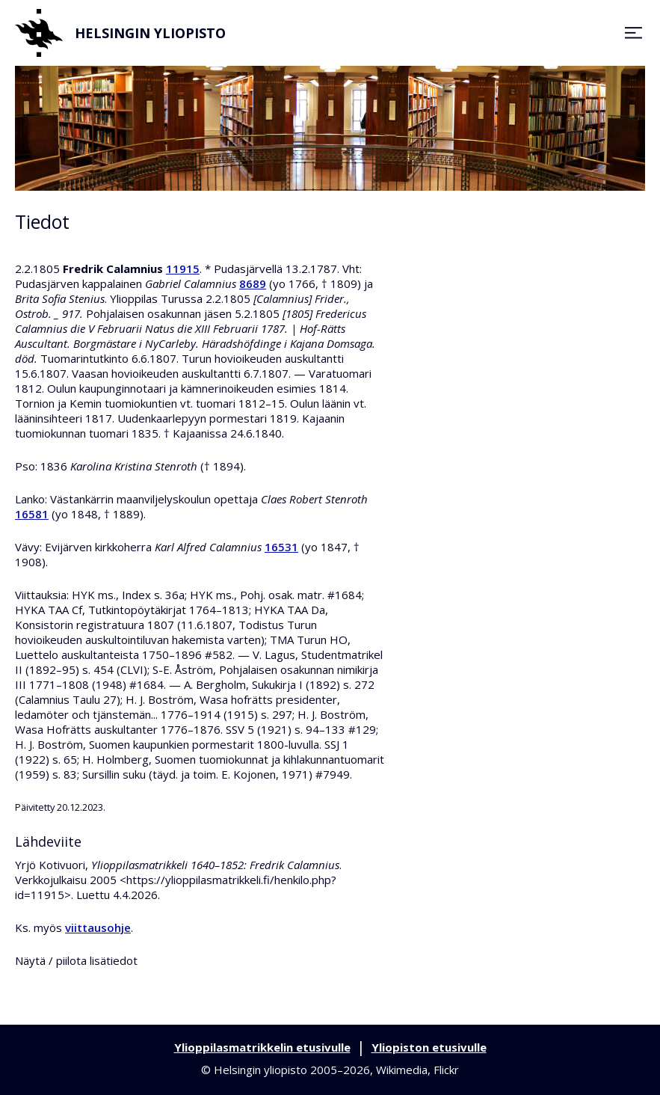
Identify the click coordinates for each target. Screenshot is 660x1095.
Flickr (446, 1069)
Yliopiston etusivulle (429, 1047)
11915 (183, 268)
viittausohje (98, 927)
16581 (32, 513)
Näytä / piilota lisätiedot (76, 960)
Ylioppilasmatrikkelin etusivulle (262, 1047)
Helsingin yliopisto (120, 33)
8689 (252, 283)
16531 (281, 546)
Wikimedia (402, 1069)
